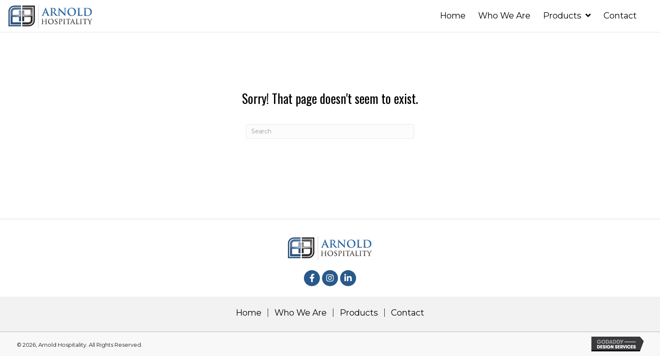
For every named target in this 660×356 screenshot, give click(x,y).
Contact (407, 312)
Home (248, 312)
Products (359, 312)
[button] (312, 278)
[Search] (330, 131)
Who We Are (300, 312)
